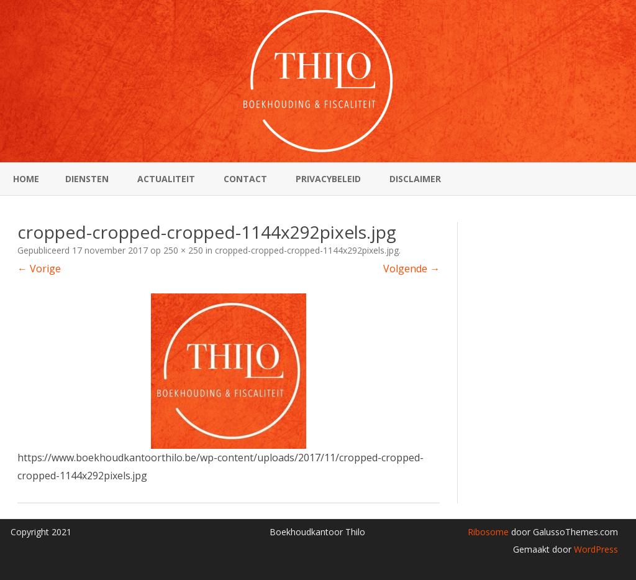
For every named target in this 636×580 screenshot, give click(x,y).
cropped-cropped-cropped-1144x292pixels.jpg (307, 250)
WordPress (594, 549)
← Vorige (39, 268)
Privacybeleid (328, 179)
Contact (245, 179)
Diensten (87, 179)
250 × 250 (183, 250)
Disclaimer (415, 179)
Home (26, 179)
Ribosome (488, 532)
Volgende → (411, 268)
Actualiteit (166, 179)
